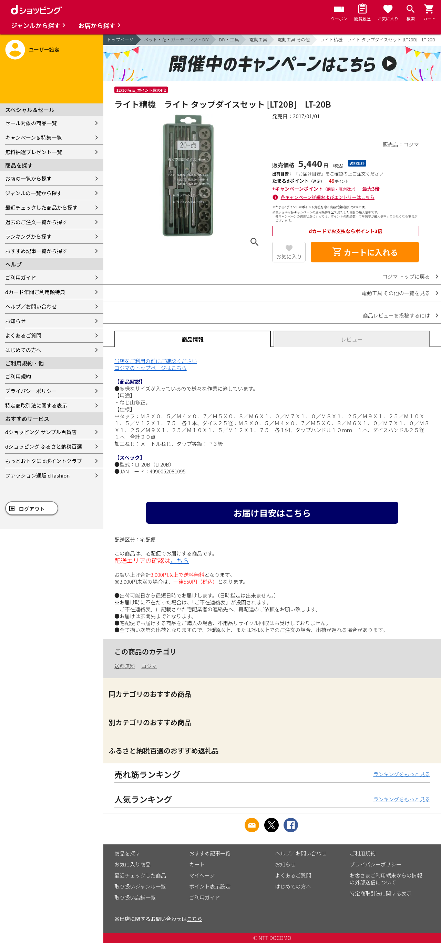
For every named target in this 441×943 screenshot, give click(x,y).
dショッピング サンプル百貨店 (40, 431)
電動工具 (258, 39)
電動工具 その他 (293, 39)
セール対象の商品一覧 (31, 123)
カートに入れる (365, 252)
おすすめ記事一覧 (209, 853)
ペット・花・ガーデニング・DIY (176, 39)
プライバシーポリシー (31, 390)
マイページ (202, 875)
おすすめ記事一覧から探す (36, 250)
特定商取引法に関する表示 (36, 405)
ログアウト (32, 508)
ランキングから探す (28, 236)
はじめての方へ (23, 349)
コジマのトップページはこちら (150, 367)
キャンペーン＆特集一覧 (33, 137)
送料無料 (124, 666)
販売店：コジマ (401, 144)
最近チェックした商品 (140, 875)
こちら (179, 560)
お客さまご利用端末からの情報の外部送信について (386, 879)
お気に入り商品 (132, 864)
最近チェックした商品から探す (41, 207)
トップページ (120, 39)
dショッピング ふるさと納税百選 (43, 446)
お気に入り (289, 256)
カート (197, 864)
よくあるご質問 (23, 335)
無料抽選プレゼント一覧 (33, 152)
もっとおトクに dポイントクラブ (43, 460)
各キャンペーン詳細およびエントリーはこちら (328, 197)
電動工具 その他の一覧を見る (396, 292)
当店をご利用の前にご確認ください (155, 360)
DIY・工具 (229, 39)
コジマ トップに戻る (406, 276)
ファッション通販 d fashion (37, 475)
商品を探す (127, 853)
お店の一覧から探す (28, 178)
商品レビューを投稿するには (396, 315)
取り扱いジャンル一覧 (140, 886)
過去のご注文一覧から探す (36, 221)
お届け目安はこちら (272, 512)
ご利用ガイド (20, 277)
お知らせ (15, 320)
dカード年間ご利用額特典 (35, 291)
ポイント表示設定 (209, 886)
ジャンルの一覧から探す (33, 193)
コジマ (149, 666)
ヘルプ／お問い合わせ (31, 306)
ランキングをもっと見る (401, 774)
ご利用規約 (18, 376)
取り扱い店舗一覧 (135, 897)
